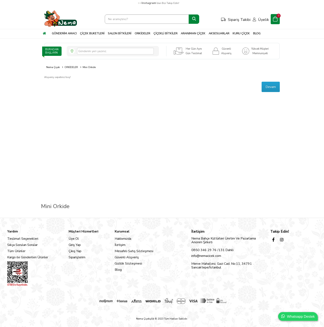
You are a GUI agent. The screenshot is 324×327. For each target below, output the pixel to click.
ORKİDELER (71, 67)
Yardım (12, 231)
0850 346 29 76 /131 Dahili (212, 250)
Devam (271, 87)
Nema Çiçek (53, 67)
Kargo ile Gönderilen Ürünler (27, 257)
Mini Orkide (89, 67)
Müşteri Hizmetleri (83, 231)
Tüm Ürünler (16, 251)
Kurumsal (122, 231)
